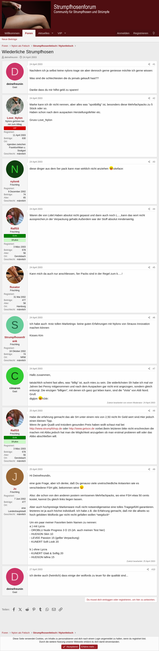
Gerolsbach (20, 256)
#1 (154, 64)
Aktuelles (43, 33)
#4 (154, 209)
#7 (154, 368)
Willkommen (12, 33)
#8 (154, 410)
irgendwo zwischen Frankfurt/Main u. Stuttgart (16, 147)
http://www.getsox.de (81, 428)
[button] (52, 33)
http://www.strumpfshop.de (46, 428)
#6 (154, 317)
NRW (23, 357)
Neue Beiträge (9, 39)
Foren (29, 33)
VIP (60, 33)
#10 (153, 569)
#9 (154, 469)
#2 (154, 98)
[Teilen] (149, 64)
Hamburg (21, 306)
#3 (154, 162)
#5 (154, 267)
